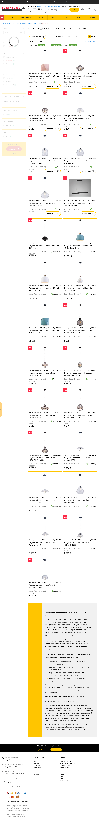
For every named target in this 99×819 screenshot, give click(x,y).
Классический (11, 75)
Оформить (56, 750)
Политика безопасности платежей (17, 801)
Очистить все (90, 42)
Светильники (21, 23)
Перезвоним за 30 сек (52, 6)
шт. (40, 750)
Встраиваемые (11, 57)
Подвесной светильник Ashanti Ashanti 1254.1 (42, 543)
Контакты (77, 2)
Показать (14, 149)
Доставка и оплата (8, 2)
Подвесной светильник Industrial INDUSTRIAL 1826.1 (78, 374)
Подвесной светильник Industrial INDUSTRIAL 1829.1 (78, 331)
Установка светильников (67, 763)
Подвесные (31, 23)
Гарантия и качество (66, 765)
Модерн (9, 78)
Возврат (30, 2)
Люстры (9, 43)
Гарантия (21, 2)
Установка (47, 2)
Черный (73, 45)
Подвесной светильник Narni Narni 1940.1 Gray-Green (79, 246)
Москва (39, 6)
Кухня (39, 23)
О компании (38, 757)
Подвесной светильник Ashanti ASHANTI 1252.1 (77, 119)
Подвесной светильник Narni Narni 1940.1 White (44, 289)
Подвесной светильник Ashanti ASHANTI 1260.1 (42, 162)
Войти (95, 2)
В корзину (53, 86)
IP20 (8, 114)
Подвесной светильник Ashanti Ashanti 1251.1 (77, 501)
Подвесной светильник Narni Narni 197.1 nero (44, 246)
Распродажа (37, 767)
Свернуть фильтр (37, 37)
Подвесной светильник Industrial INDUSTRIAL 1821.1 (43, 119)
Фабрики (36, 763)
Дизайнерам (58, 2)
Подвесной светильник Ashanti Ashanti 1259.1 (42, 501)
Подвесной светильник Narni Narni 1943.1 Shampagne (44, 77)
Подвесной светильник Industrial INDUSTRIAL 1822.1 (43, 459)
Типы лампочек (64, 780)
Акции (35, 772)
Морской (9, 81)
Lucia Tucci (10, 125)
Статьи (62, 778)
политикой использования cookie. (18, 810)
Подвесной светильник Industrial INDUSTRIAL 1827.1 (78, 416)
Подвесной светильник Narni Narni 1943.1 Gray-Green (44, 331)
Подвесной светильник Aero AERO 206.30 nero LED (78, 204)
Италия (9, 136)
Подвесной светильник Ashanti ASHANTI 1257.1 (77, 162)
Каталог (2, 17)
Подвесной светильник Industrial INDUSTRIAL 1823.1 (43, 374)
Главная (5, 23)
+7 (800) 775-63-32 (34, 9)
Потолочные (10, 64)
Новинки (36, 770)
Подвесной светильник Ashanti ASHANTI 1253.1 (42, 586)
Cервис (63, 757)
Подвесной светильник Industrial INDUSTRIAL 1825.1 (78, 77)
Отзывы (38, 2)
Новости (62, 776)
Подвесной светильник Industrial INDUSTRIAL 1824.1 (43, 416)
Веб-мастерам (64, 770)
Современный (11, 85)
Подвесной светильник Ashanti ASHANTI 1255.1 (77, 543)
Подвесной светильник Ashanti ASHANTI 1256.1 (42, 204)
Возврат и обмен (65, 767)
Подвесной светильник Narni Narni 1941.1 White (79, 289)
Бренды (68, 2)
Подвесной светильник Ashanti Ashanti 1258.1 (77, 459)
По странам (36, 765)
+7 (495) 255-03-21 (34, 11)
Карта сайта (36, 774)
